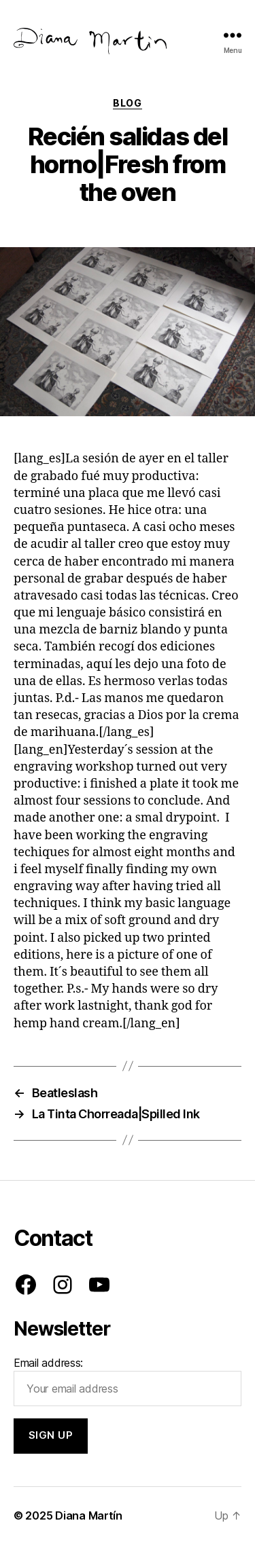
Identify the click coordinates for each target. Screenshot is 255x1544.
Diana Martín (88, 1515)
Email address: (127, 1381)
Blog (127, 103)
